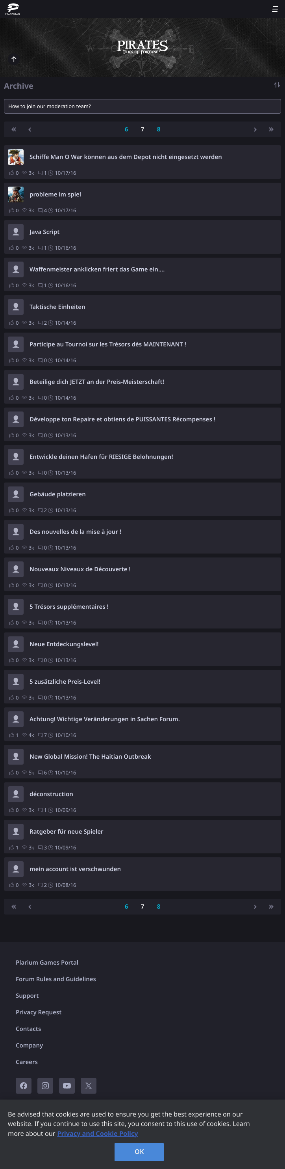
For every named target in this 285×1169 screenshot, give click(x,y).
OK (139, 1151)
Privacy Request (38, 1012)
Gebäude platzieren (58, 494)
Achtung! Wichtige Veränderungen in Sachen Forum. (105, 719)
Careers (27, 1062)
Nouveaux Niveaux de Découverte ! (80, 569)
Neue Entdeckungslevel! (64, 644)
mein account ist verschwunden (75, 869)
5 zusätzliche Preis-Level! (65, 682)
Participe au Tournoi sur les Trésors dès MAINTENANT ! (108, 344)
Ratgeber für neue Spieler (67, 832)
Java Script (44, 232)
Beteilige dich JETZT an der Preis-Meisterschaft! (97, 382)
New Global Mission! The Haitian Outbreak (90, 757)
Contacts (28, 1029)
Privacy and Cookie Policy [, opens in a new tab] (97, 1133)
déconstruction (51, 794)
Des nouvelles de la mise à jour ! (75, 532)
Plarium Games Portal (47, 963)
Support (27, 996)
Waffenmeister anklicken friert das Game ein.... (97, 269)
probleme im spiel (55, 194)
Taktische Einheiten (57, 307)
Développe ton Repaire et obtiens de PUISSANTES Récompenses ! (122, 419)
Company (29, 1045)
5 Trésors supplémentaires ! (69, 607)
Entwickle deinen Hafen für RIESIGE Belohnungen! (101, 457)
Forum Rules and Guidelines (56, 979)
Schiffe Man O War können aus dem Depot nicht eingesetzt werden (126, 157)
